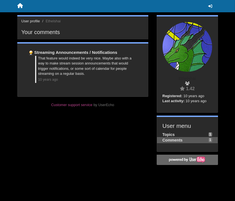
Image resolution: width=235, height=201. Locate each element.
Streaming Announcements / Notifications (75, 52)
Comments (173, 140)
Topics (169, 134)
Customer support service (71, 105)
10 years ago (48, 80)
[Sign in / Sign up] (210, 6)
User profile (30, 21)
